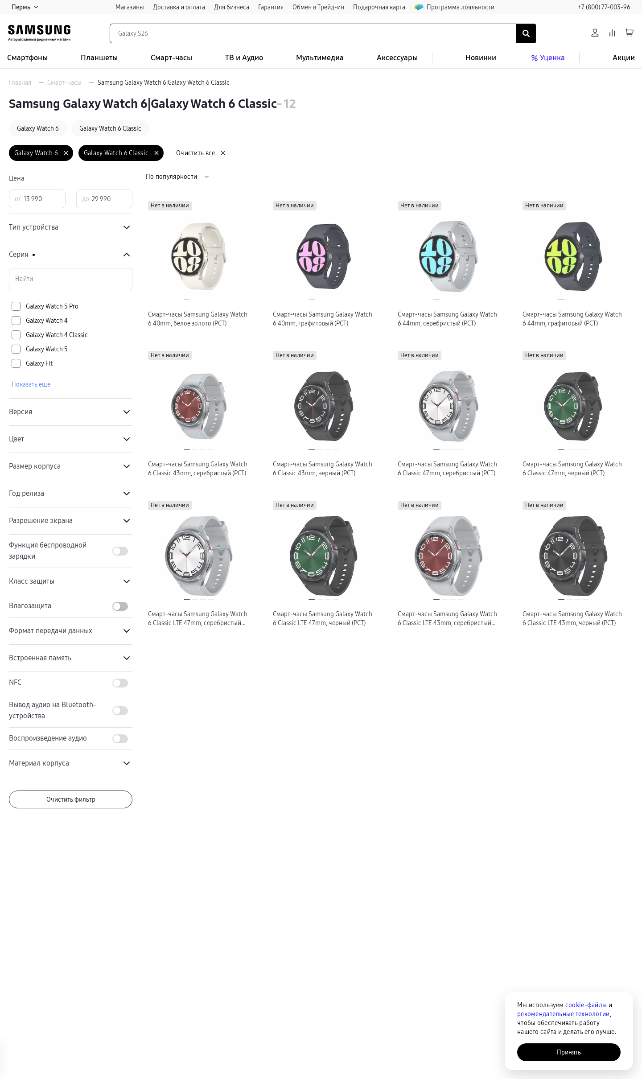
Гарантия (271, 7)
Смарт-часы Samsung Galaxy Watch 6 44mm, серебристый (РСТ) (447, 318)
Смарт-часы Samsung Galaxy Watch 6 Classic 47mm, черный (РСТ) (572, 468)
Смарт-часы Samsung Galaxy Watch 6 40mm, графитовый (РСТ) (322, 318)
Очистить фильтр (70, 799)
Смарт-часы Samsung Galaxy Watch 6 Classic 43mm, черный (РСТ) (322, 468)
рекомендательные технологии (563, 1014)
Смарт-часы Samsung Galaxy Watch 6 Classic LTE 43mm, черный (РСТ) (572, 618)
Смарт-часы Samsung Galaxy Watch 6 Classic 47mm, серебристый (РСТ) (447, 468)
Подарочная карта (379, 7)
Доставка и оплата (179, 7)
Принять (569, 1052)
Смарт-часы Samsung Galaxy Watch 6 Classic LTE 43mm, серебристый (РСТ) (447, 618)
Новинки (480, 57)
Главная (20, 82)
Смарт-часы (171, 57)
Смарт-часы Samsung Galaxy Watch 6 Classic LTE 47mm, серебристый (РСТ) (197, 618)
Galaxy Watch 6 (38, 128)
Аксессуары (397, 57)
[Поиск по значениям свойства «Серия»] (70, 279)
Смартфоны (27, 57)
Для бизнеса (231, 7)
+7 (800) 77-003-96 (604, 7)
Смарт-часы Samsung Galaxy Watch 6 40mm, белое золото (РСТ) (197, 318)
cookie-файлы (586, 1005)
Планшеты (99, 57)
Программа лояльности (454, 7)
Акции (624, 57)
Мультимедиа (320, 57)
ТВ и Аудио (244, 57)
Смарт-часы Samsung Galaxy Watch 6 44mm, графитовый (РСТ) (572, 318)
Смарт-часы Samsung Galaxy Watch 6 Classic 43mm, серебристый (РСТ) (197, 468)
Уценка (547, 58)
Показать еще (31, 384)
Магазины (129, 7)
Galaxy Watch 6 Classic (110, 128)
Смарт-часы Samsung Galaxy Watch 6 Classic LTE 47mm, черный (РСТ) (322, 618)
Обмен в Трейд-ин (318, 7)
